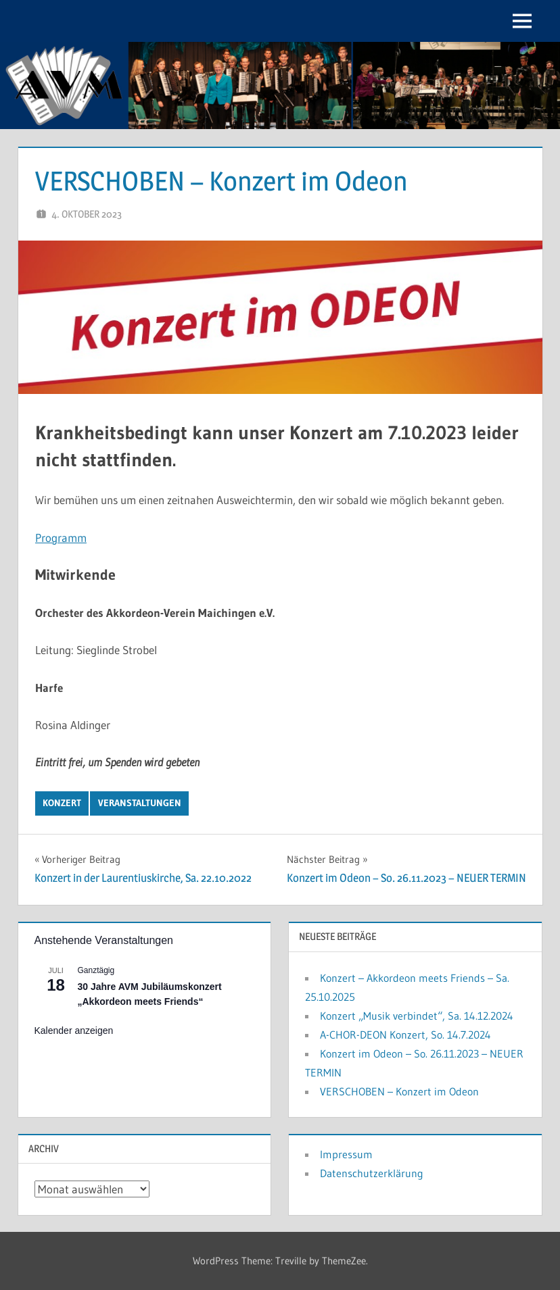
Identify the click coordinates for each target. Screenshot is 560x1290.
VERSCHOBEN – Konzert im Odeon (399, 1091)
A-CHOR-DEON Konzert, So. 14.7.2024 (405, 1034)
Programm (61, 537)
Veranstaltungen (139, 803)
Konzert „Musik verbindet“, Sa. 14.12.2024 (416, 1015)
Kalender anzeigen (74, 1030)
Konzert (62, 803)
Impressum (346, 1154)
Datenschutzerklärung (371, 1173)
